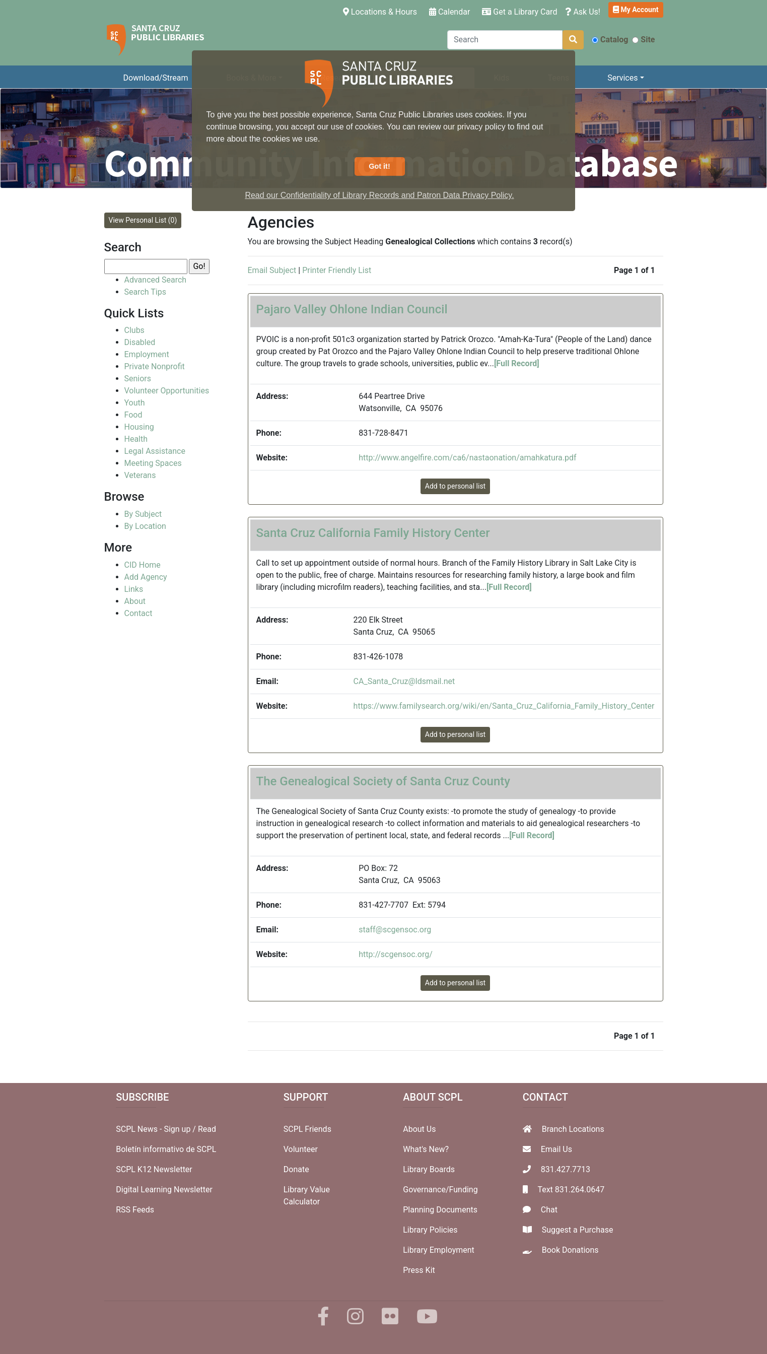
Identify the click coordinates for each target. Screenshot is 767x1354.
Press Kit (419, 1270)
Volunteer (301, 1149)
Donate (296, 1169)
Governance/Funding (440, 1189)
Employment (146, 354)
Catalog (610, 39)
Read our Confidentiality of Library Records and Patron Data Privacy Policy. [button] (379, 195)
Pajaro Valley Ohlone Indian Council (352, 309)
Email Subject (272, 270)
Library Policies (430, 1230)
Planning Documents (440, 1209)
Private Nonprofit (154, 366)
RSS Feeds (135, 1209)
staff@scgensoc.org (395, 929)
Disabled (140, 342)
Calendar (449, 12)
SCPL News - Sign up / (157, 1129)
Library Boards (429, 1169)
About (135, 601)
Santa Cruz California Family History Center (373, 533)
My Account (636, 10)
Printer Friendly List (336, 270)
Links (134, 589)
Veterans (140, 475)
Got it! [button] (379, 166)
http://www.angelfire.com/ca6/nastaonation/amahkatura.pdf (467, 457)
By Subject (143, 514)
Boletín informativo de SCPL (166, 1149)
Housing (139, 427)
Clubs (134, 330)
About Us (419, 1129)
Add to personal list (455, 486)
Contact (138, 613)
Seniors (138, 378)
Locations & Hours (382, 11)
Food (133, 415)
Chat (549, 1209)
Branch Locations (573, 1129)
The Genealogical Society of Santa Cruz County (383, 781)
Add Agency (145, 577)
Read (207, 1129)
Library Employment (438, 1250)
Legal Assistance (154, 451)
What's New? (426, 1149)
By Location (145, 526)
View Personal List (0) (143, 220)
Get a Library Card (519, 12)
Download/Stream (155, 78)
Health (136, 439)
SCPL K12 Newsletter (154, 1169)
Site (643, 39)
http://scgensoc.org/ (396, 954)
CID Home (142, 565)
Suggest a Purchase (577, 1230)
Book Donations (570, 1250)
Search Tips (145, 292)
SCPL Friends (307, 1129)
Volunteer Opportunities (167, 390)
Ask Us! (582, 12)
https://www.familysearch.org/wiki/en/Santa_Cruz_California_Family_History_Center (504, 706)
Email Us (556, 1149)
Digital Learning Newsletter (164, 1189)
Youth (134, 403)
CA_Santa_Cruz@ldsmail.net (404, 681)
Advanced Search (155, 280)
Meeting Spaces (153, 463)
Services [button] (622, 78)
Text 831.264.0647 (570, 1189)
